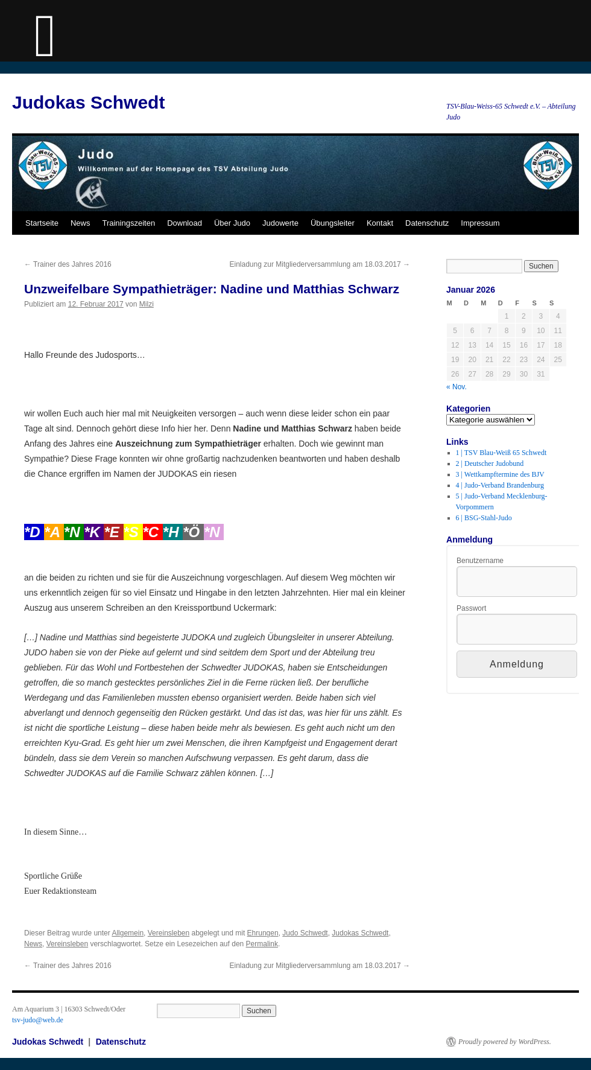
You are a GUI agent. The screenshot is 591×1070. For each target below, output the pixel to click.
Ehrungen (263, 933)
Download (184, 223)
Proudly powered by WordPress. (504, 1041)
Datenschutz (427, 223)
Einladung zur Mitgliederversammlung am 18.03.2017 (320, 264)
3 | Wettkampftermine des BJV (500, 474)
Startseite (41, 223)
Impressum (480, 223)
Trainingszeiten (128, 223)
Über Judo (232, 223)
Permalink (262, 944)
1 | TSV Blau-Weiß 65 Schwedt (501, 452)
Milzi (146, 304)
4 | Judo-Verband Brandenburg (500, 485)
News (80, 223)
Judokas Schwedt (88, 102)
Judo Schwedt (304, 933)
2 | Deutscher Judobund (490, 463)
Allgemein (128, 933)
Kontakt (380, 223)
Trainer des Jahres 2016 (68, 264)
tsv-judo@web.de (37, 1020)
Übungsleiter (333, 223)
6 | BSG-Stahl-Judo (484, 518)
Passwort (471, 608)
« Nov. (456, 387)
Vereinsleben (168, 933)
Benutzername (480, 560)
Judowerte (280, 223)
